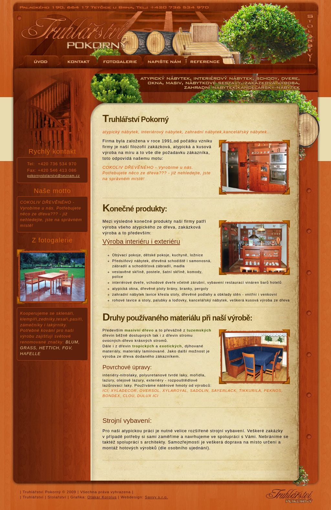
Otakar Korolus (102, 497)
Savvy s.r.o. (156, 497)
